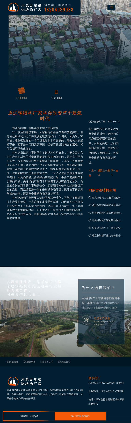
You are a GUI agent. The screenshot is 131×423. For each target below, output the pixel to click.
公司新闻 (56, 98)
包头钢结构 (94, 121)
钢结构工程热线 (29, 416)
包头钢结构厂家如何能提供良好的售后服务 (107, 213)
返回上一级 (104, 172)
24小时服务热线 (80, 416)
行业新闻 (21, 98)
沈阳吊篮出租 (12, 362)
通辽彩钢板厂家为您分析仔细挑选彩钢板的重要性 (107, 236)
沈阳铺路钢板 (29, 362)
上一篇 (92, 173)
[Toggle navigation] (111, 7)
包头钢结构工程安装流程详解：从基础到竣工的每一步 (106, 198)
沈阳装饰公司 (46, 362)
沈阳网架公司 (64, 362)
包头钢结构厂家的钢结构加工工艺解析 (107, 220)
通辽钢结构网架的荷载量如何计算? (107, 205)
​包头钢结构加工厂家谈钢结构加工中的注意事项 (107, 228)
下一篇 (114, 172)
